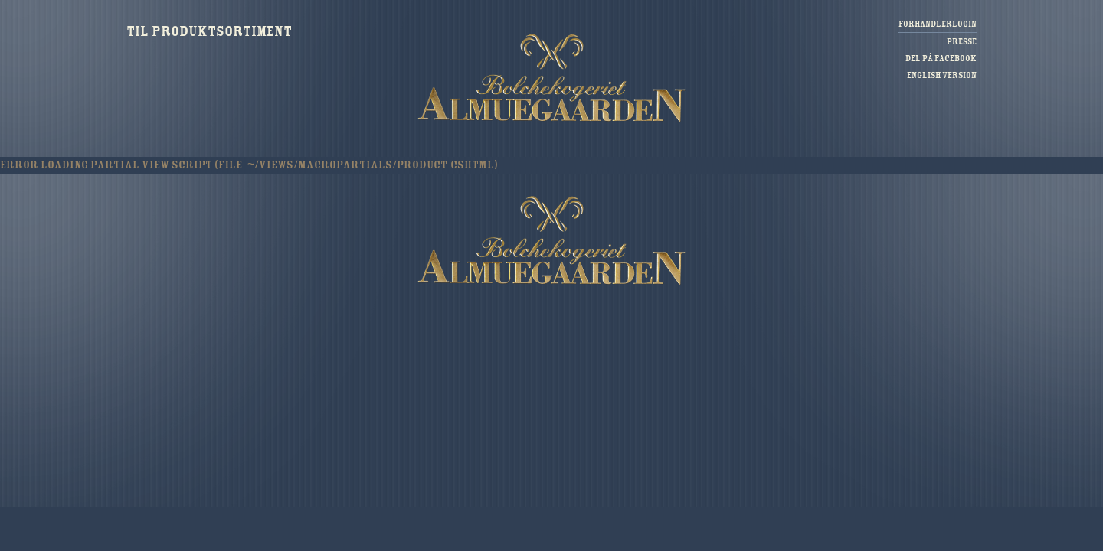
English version (942, 75)
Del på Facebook (941, 59)
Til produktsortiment (209, 31)
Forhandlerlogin (937, 24)
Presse (962, 42)
